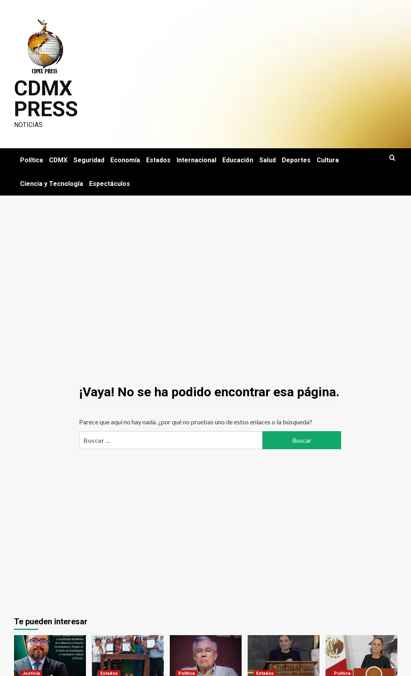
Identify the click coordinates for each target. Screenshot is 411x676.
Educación (237, 160)
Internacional (196, 160)
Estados (158, 160)
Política (31, 160)
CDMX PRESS (46, 98)
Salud (267, 160)
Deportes (296, 160)
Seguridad (88, 160)
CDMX (58, 160)
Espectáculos (109, 184)
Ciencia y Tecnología (51, 184)
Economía (125, 160)
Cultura (328, 160)
